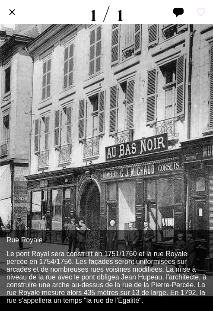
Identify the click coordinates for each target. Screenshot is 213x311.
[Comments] (178, 12)
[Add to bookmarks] (201, 12)
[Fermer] (12, 12)
